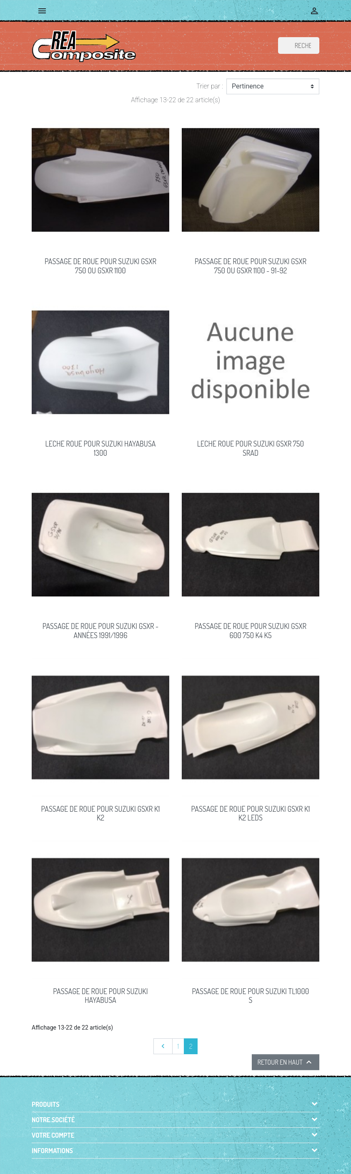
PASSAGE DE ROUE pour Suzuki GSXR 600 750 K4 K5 (250, 630)
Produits (46, 1104)
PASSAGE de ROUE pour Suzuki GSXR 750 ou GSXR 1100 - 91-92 (250, 266)
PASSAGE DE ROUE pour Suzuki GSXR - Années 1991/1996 (101, 630)
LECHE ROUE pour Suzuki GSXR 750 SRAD (250, 448)
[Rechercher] (298, 45)
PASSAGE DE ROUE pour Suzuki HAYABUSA (100, 996)
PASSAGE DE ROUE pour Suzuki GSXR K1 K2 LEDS (250, 813)
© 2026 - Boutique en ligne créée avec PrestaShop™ (177, 1163)
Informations (52, 1150)
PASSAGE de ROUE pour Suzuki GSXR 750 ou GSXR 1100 (100, 266)
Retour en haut (285, 1062)
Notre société (53, 1120)
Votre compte (53, 1135)
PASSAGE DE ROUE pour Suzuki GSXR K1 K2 (100, 813)
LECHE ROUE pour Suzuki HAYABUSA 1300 (100, 448)
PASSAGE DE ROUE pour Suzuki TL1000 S (250, 996)
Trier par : (209, 86)
